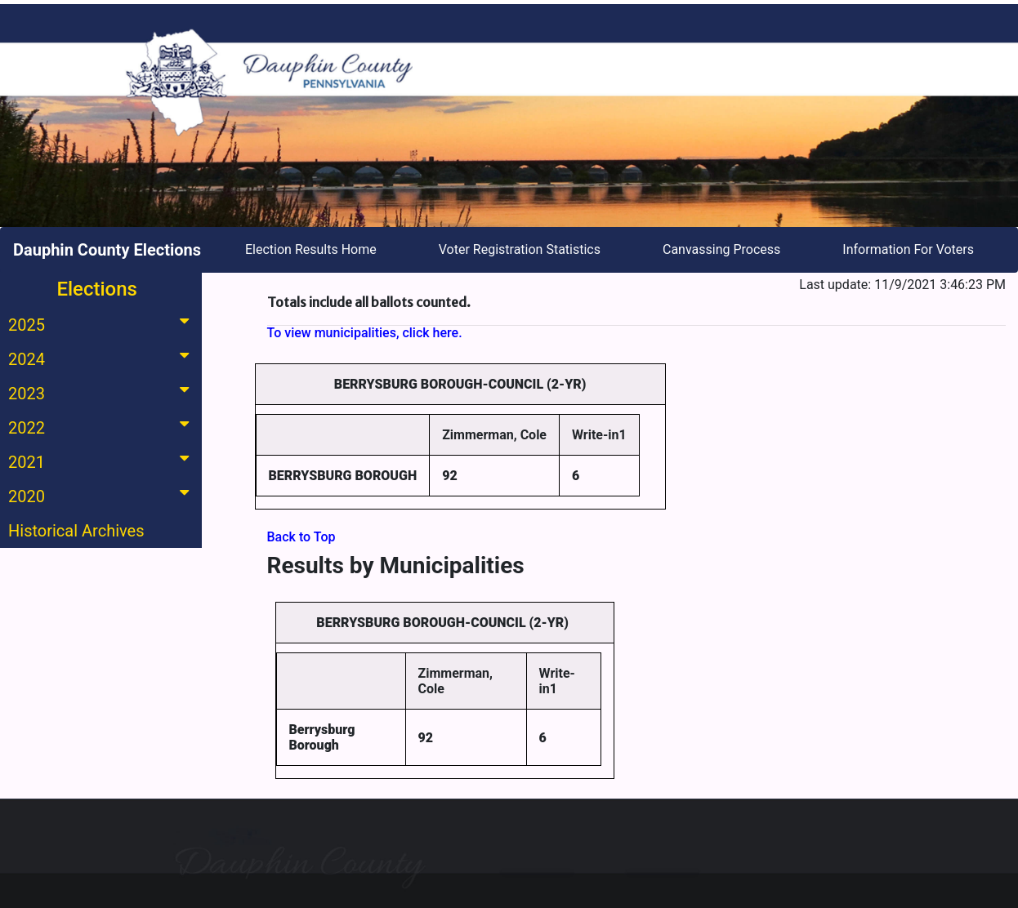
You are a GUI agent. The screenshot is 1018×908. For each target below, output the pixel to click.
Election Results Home (311, 249)
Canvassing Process (721, 249)
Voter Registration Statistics (520, 249)
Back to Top (301, 537)
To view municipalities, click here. (364, 332)
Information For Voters (908, 249)
